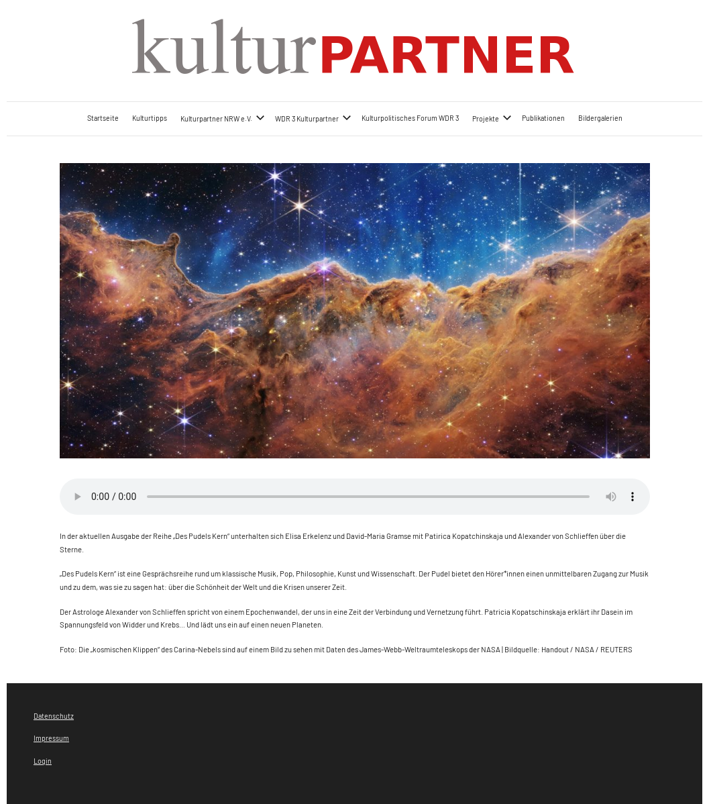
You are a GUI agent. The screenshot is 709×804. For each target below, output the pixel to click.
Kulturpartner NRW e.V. (222, 118)
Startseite (103, 117)
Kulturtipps (149, 117)
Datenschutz (54, 715)
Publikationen (543, 117)
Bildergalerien (600, 117)
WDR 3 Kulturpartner (313, 118)
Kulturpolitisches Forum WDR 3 (410, 117)
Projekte (492, 118)
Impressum (51, 738)
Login (43, 760)
